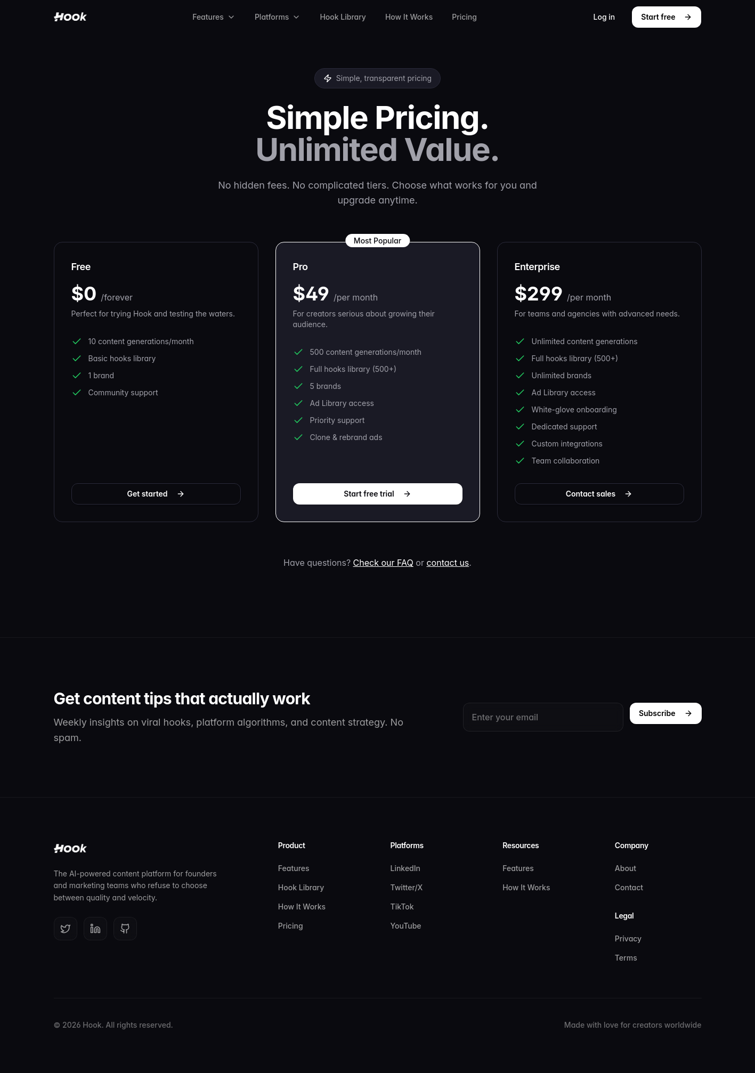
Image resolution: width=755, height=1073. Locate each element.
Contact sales (599, 493)
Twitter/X (407, 887)
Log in (604, 16)
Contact (629, 887)
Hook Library (343, 16)
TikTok (402, 906)
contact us (447, 562)
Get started (155, 493)
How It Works (409, 16)
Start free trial (377, 493)
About (625, 868)
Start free (666, 16)
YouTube (406, 925)
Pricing (464, 16)
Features (214, 16)
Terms (626, 957)
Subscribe (666, 713)
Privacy (628, 938)
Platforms (278, 16)
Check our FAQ (383, 562)
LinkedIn (406, 868)
